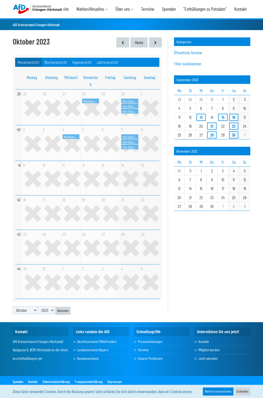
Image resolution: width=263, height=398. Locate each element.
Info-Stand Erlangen (130, 101)
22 (142, 199)
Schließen (242, 391)
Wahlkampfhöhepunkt (71, 137)
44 (19, 268)
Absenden (63, 310)
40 (19, 129)
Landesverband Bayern (93, 349)
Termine (143, 349)
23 (25, 234)
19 (83, 199)
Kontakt (203, 341)
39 (19, 93)
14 (122, 165)
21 (122, 199)
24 (44, 234)
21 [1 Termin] (211, 126)
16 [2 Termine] (233, 117)
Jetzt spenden (208, 358)
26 (44, 93)
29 (103, 93)
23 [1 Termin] (233, 126)
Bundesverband (88, 358)
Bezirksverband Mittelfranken (97, 341)
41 (19, 165)
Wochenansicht (55, 62)
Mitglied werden (209, 349)
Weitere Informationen (218, 391)
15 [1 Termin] (222, 117)
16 (24, 199)
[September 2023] (122, 42)
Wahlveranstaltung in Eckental (91, 101)
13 (103, 165)
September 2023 (187, 79)
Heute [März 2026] (139, 42)
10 (44, 165)
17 (44, 199)
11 (64, 165)
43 (19, 234)
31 (44, 268)
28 (84, 93)
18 (64, 199)
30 (123, 93)
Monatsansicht (28, 62)
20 (103, 199)
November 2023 (186, 151)
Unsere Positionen (150, 358)
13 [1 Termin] (201, 117)
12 (83, 165)
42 (19, 199)
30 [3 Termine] (234, 134)
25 (25, 93)
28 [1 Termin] (212, 134)
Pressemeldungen (150, 341)
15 (142, 165)
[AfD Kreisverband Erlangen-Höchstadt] (38, 8)
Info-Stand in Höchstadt (130, 111)
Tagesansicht (82, 62)
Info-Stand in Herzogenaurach (130, 106)
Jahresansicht (107, 62)
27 (64, 93)
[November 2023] (155, 42)
